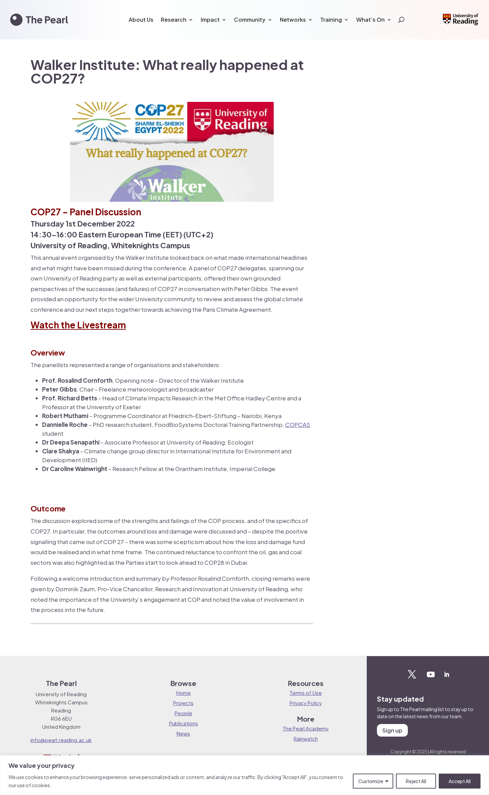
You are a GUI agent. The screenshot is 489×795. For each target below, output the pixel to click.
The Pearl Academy (306, 728)
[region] (244, 775)
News (183, 733)
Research (173, 19)
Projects (183, 703)
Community (250, 19)
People (183, 713)
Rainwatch (306, 738)
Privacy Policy (306, 703)
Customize (370, 781)
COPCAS (297, 424)
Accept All (460, 781)
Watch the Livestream (78, 324)
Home (183, 692)
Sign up (392, 730)
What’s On (370, 19)
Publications (183, 723)
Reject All (416, 781)
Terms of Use (306, 692)
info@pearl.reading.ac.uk (61, 740)
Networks (293, 19)
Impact (210, 19)
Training (331, 19)
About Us (141, 19)
